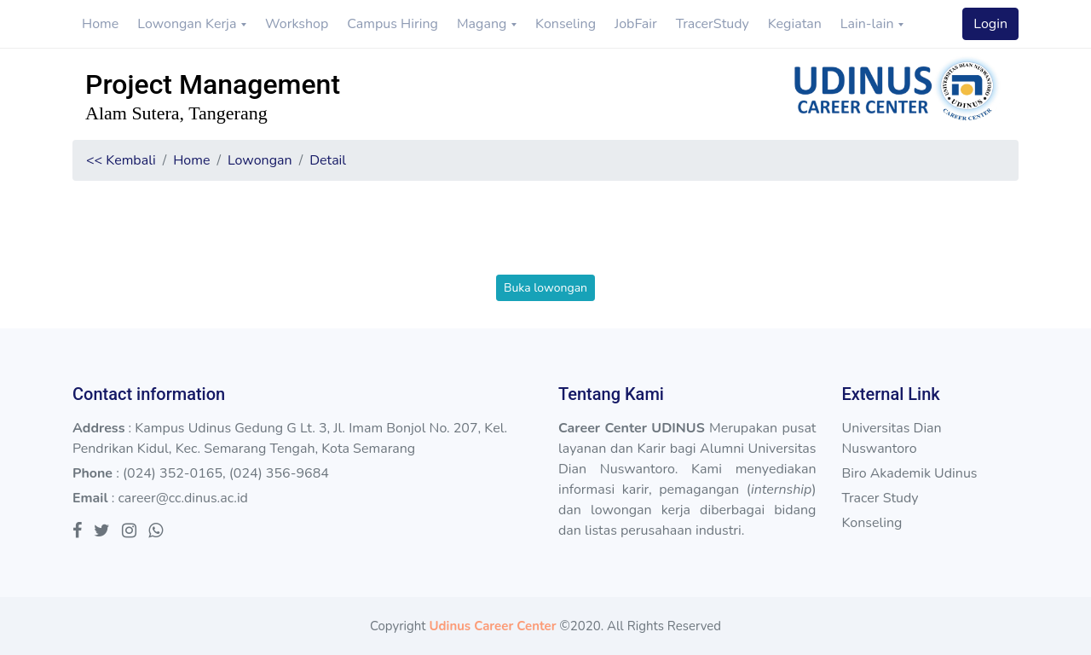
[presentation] (545, 241)
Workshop (296, 23)
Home (100, 23)
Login (990, 23)
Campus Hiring (392, 23)
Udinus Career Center (492, 626)
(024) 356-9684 (279, 473)
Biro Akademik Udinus (909, 473)
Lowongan (260, 160)
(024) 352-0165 (172, 473)
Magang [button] (484, 23)
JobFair (636, 23)
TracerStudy (712, 23)
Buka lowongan (545, 288)
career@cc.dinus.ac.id (183, 498)
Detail (327, 160)
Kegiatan (795, 23)
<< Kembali (121, 160)
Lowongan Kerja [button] (188, 23)
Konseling (565, 23)
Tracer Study (879, 498)
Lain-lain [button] (869, 23)
